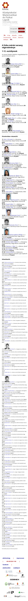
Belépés (21, 28)
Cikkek (20, 35)
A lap (8, 35)
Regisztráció (21, 31)
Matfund (20, 37)
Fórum (14, 37)
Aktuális (14, 35)
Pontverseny (7, 37)
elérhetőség (6, 558)
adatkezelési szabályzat (11, 568)
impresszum (20, 558)
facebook (5, 564)
